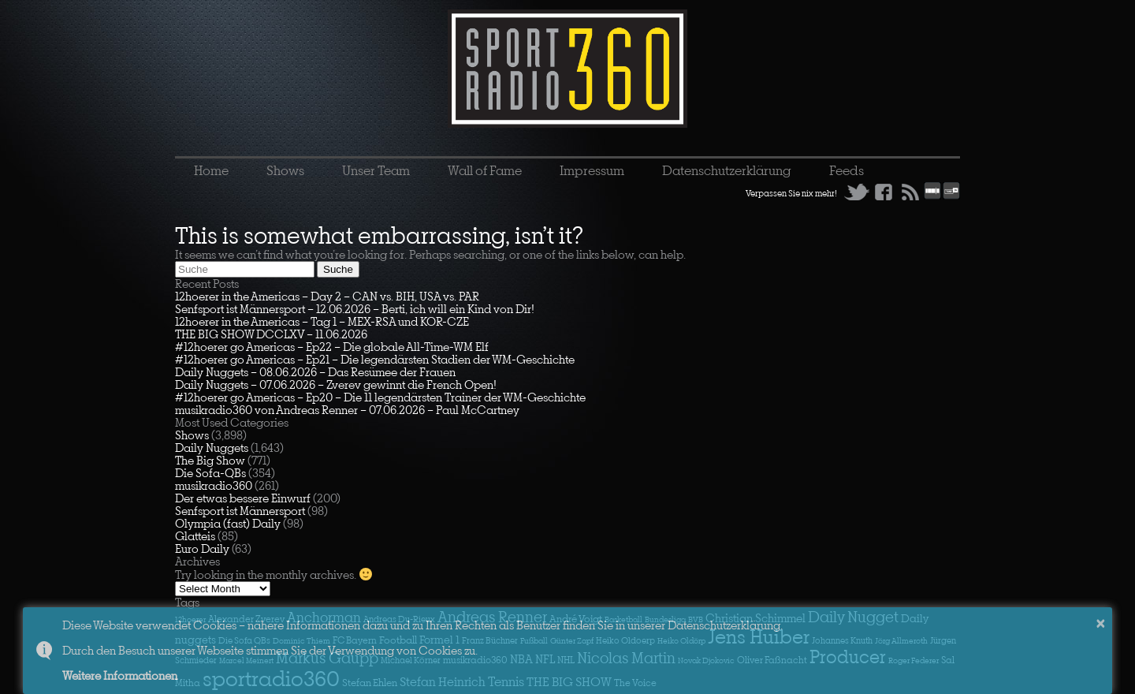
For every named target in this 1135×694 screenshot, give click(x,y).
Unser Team (376, 170)
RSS (910, 191)
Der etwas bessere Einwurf (243, 498)
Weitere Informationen (119, 675)
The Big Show (210, 460)
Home (211, 170)
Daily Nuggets (211, 447)
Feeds (846, 170)
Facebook (883, 191)
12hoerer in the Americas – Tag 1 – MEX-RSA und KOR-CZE (322, 321)
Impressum (592, 170)
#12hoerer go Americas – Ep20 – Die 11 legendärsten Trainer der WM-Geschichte (380, 397)
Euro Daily (202, 548)
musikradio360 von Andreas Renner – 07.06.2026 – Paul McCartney (347, 409)
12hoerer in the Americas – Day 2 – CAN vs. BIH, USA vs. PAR (327, 296)
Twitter (856, 191)
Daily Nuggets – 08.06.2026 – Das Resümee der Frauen (315, 372)
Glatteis (195, 536)
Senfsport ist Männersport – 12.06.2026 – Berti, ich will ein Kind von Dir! (354, 308)
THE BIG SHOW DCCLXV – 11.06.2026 (271, 334)
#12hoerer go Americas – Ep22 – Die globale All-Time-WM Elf (332, 346)
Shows (285, 170)
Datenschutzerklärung (726, 170)
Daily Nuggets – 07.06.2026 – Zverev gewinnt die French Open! (336, 384)
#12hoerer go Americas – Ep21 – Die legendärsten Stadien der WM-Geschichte (375, 359)
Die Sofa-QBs (210, 473)
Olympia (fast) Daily (228, 523)
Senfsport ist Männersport (240, 510)
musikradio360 (213, 485)
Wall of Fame (485, 170)
